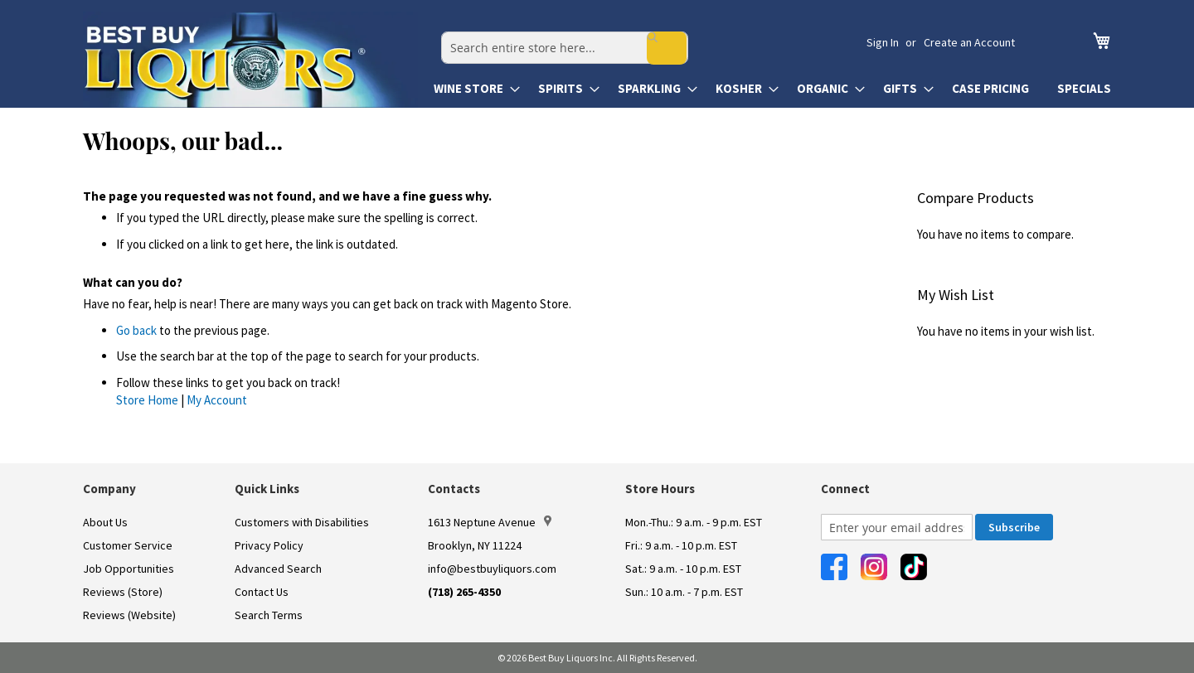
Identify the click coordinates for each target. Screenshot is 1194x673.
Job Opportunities (128, 568)
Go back (136, 330)
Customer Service (127, 545)
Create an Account (969, 42)
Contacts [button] (454, 488)
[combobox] (651, 42)
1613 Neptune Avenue (489, 522)
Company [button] (109, 488)
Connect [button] (845, 488)
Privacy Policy (269, 545)
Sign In (882, 42)
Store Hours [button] (660, 488)
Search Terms (269, 615)
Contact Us (262, 591)
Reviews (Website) (129, 615)
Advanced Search (278, 568)
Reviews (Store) (123, 591)
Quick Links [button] (267, 488)
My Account (217, 400)
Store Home (147, 400)
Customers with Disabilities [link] (302, 522)
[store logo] (250, 60)
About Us (105, 522)
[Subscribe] (1014, 527)
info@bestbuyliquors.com (492, 568)
